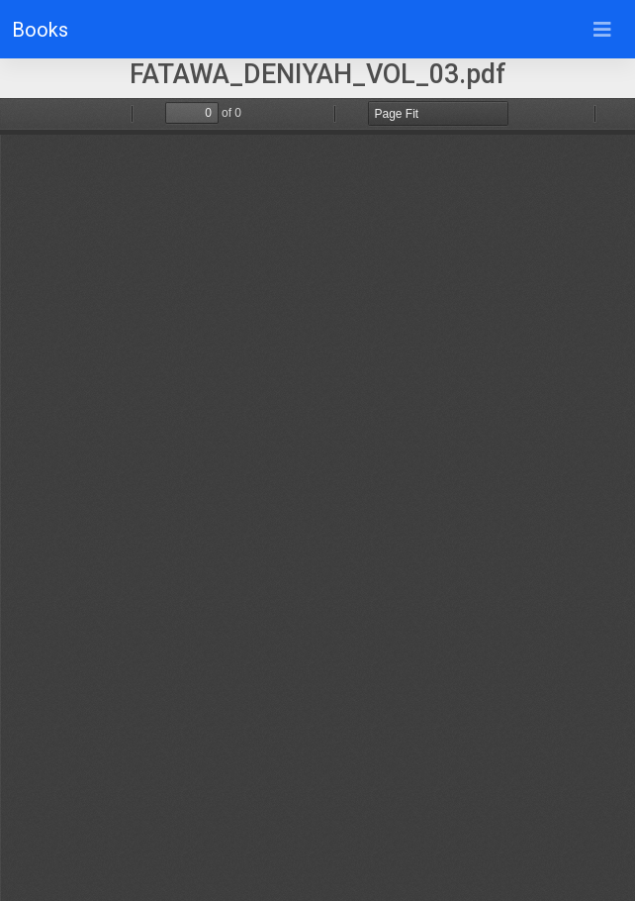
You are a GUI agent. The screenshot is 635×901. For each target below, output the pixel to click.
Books (40, 30)
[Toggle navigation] (602, 30)
